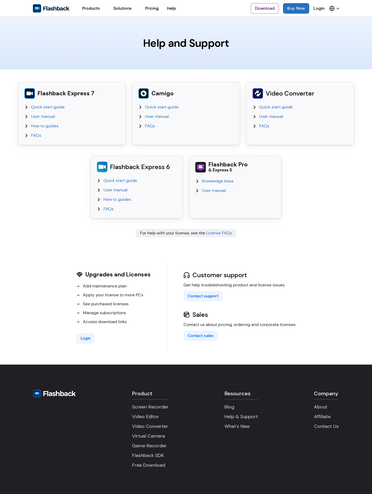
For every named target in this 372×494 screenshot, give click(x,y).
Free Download (148, 465)
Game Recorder (149, 446)
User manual (43, 116)
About (320, 407)
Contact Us (326, 426)
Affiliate (322, 416)
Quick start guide (48, 107)
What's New (237, 426)
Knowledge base (218, 181)
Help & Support (241, 416)
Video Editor (145, 416)
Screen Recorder (150, 407)
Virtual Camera (148, 436)
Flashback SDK (148, 455)
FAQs (36, 135)
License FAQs (219, 233)
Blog (229, 407)
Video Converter (150, 426)
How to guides (45, 126)
